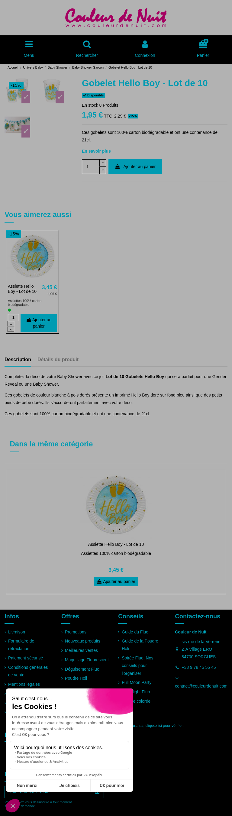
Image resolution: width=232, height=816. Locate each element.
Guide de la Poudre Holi (140, 645)
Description (18, 359)
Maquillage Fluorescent (87, 659)
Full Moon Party (136, 682)
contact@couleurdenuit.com (201, 686)
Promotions (75, 632)
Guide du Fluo (135, 632)
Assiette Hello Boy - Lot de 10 (22, 289)
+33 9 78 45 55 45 (199, 667)
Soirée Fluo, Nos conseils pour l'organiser (137, 665)
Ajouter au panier (135, 166)
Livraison (16, 632)
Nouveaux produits (82, 641)
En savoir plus (96, 151)
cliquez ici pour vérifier (164, 726)
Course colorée (136, 701)
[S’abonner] (97, 792)
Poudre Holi (76, 678)
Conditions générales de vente (28, 671)
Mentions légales (24, 684)
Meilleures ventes (81, 650)
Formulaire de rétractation (21, 645)
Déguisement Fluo (82, 669)
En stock (90, 105)
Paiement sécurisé (25, 658)
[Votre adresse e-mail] (48, 792)
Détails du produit (58, 359)
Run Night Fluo (136, 691)
